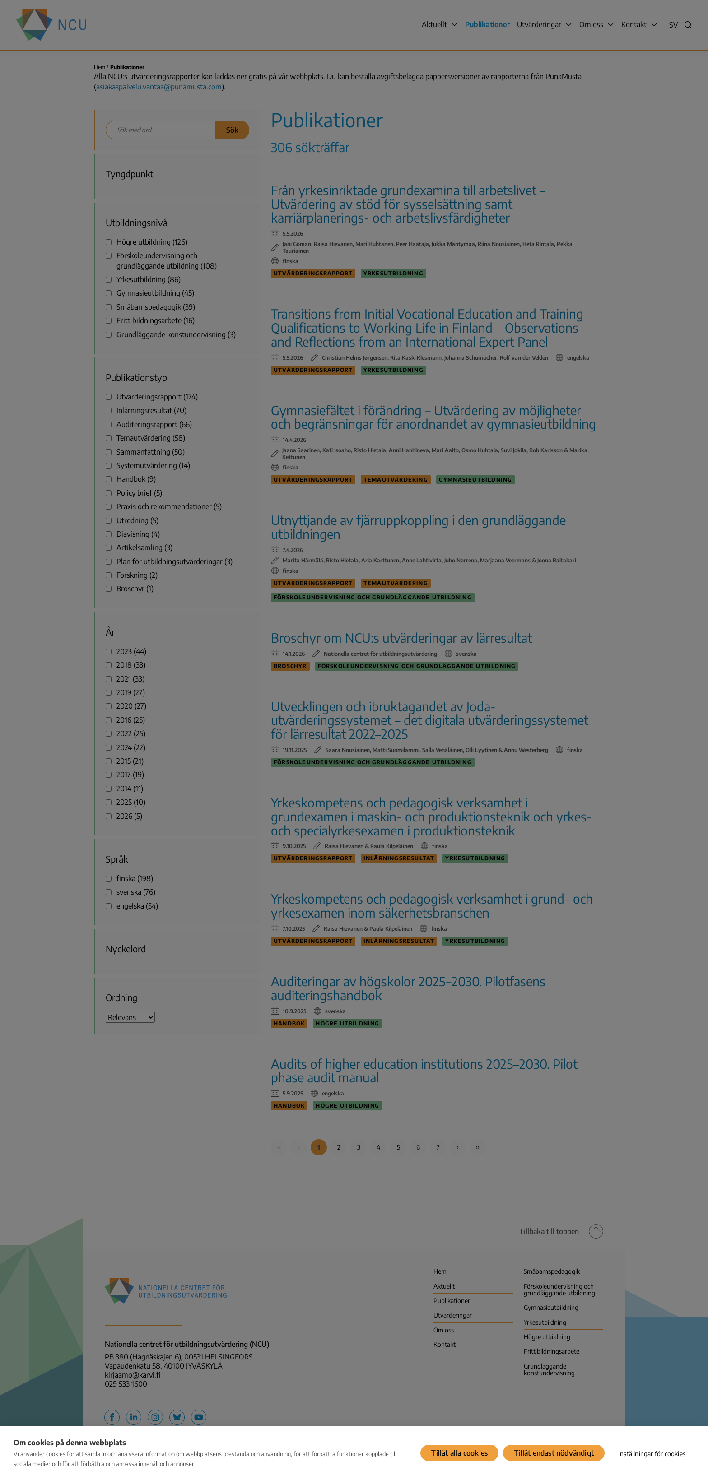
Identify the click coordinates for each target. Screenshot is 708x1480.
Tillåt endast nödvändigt (554, 1452)
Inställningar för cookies (651, 1453)
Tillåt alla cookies (459, 1452)
